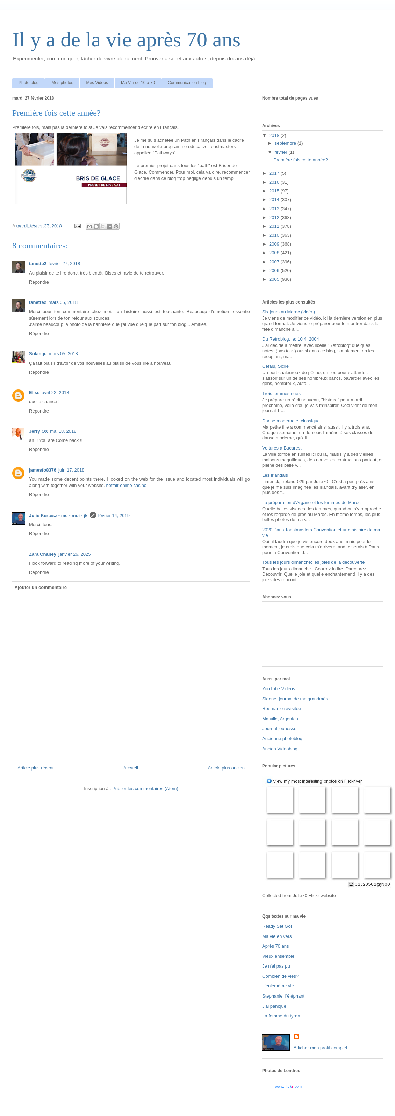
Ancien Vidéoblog (279, 748)
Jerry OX (38, 431)
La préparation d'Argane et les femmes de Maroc (311, 502)
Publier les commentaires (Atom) (145, 788)
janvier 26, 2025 (74, 554)
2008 (275, 252)
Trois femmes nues (281, 393)
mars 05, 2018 (63, 302)
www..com (288, 1086)
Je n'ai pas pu (276, 966)
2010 (275, 235)
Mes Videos (97, 82)
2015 (275, 191)
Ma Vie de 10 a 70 (138, 82)
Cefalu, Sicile (275, 366)
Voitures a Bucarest (282, 448)
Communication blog (187, 82)
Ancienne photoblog (282, 738)
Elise (34, 392)
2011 (275, 226)
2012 (275, 217)
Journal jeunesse (279, 728)
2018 (275, 135)
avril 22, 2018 (55, 392)
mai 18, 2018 (63, 431)
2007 (275, 261)
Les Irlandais (275, 475)
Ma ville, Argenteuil (281, 718)
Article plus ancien (226, 768)
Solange (38, 353)
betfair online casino (126, 485)
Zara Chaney (42, 554)
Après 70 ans (275, 946)
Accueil (130, 768)
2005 (275, 279)
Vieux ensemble (278, 956)
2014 (275, 199)
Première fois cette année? (300, 159)
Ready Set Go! (277, 926)
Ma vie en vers (277, 936)
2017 (275, 173)
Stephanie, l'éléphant (283, 996)
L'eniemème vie (278, 986)
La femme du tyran (281, 1016)
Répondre (39, 282)
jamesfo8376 (42, 470)
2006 (275, 270)
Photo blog (28, 82)
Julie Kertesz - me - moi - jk (58, 515)
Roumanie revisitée (281, 708)
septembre (286, 143)
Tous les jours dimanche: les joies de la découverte (313, 562)
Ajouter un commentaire (41, 587)
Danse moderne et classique (291, 420)
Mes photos (62, 82)
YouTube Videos (278, 688)
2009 (275, 244)
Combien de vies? (280, 976)
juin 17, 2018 (71, 470)
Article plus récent (35, 768)
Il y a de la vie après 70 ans (126, 39)
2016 (275, 182)
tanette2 (37, 263)
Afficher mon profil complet (320, 1047)
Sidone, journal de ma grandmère (296, 698)
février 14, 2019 (114, 515)
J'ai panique (274, 1006)
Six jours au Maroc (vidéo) (288, 311)
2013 (275, 208)
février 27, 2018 (64, 263)
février (282, 152)
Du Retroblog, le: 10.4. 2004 (290, 339)
